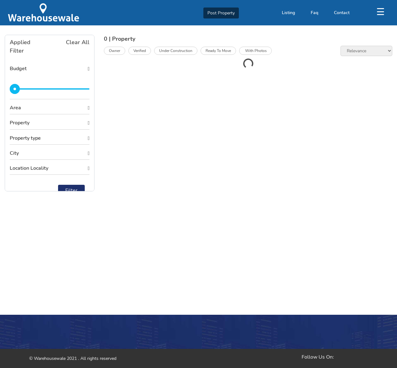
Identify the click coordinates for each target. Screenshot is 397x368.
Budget (18, 68)
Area (15, 107)
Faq (314, 13)
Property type (25, 138)
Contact (342, 13)
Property (20, 122)
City (14, 153)
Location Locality (29, 168)
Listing (288, 13)
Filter (71, 190)
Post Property (221, 13)
